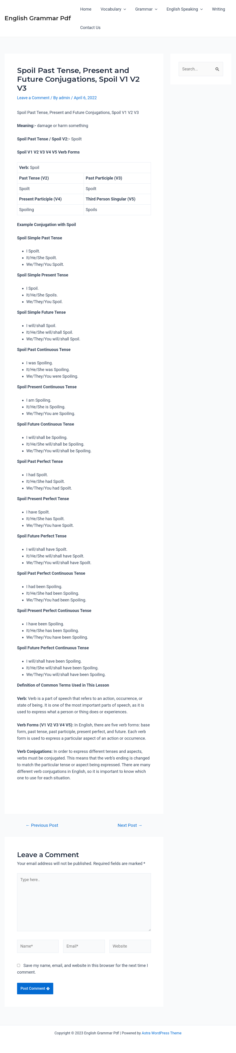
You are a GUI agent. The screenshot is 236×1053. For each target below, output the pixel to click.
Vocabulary (111, 9)
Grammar (144, 9)
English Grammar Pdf (38, 18)
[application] (122, 9)
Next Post (130, 825)
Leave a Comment (33, 97)
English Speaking (181, 9)
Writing (214, 9)
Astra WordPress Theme (161, 1033)
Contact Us (90, 27)
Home (85, 9)
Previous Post (42, 825)
